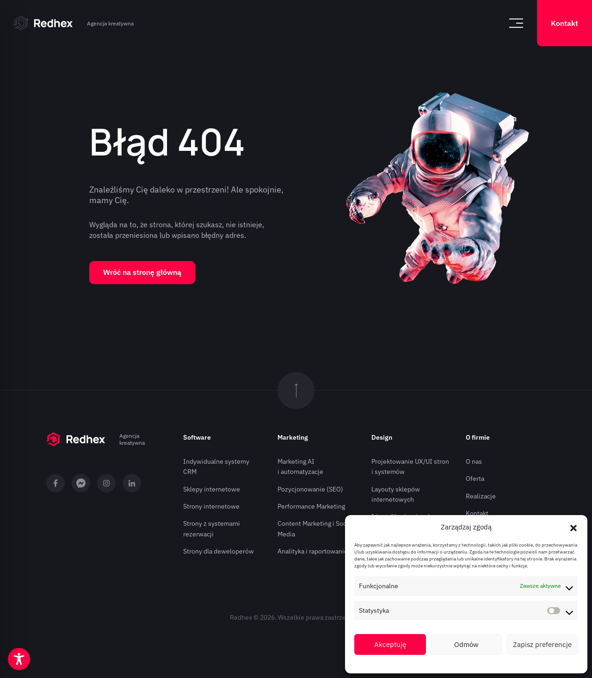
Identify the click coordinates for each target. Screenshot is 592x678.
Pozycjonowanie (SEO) (310, 489)
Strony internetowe (211, 506)
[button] (573, 527)
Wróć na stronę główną (142, 272)
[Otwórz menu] (516, 23)
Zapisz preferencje (542, 644)
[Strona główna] (43, 23)
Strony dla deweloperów (218, 551)
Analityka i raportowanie (313, 551)
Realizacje (481, 496)
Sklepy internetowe (211, 489)
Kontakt (564, 23)
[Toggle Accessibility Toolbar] (19, 659)
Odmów (466, 644)
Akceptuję (390, 644)
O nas (474, 461)
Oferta (475, 478)
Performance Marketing (311, 506)
